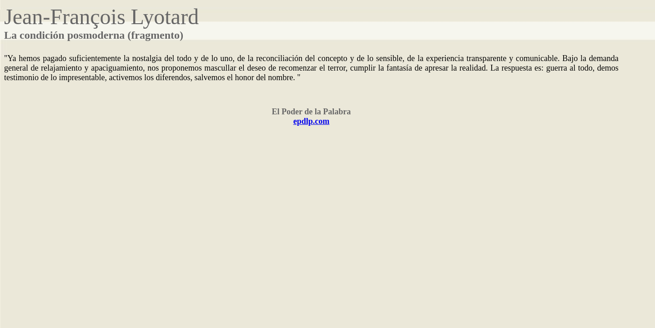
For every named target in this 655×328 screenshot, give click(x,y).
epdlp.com (311, 121)
